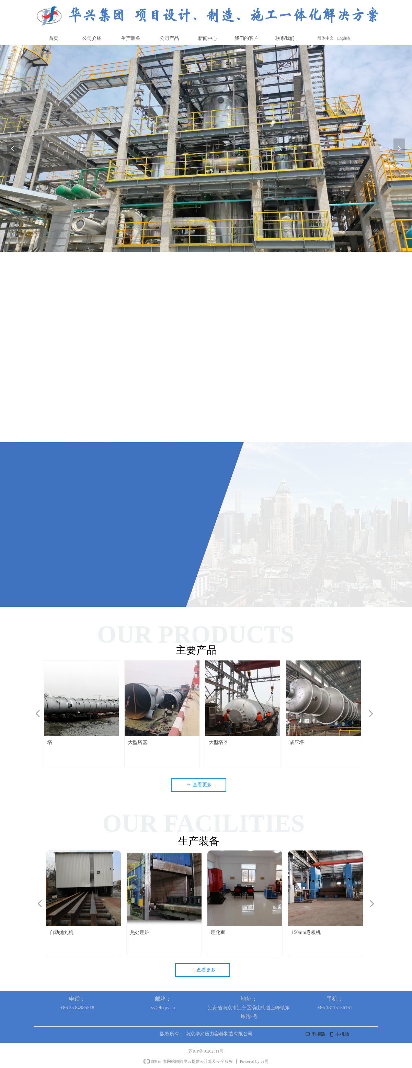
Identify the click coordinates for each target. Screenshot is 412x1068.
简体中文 (325, 38)
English (343, 38)
